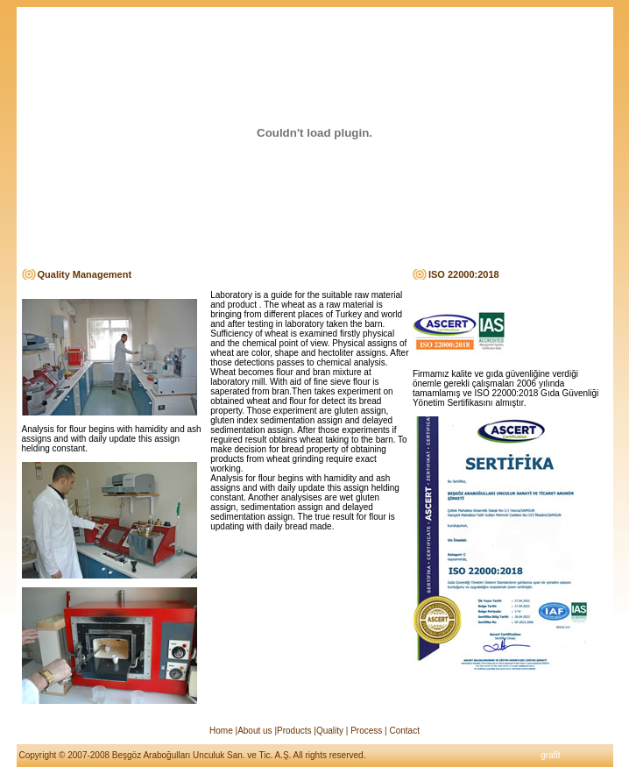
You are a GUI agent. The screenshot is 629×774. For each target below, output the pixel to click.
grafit (550, 755)
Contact (403, 730)
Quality (329, 730)
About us (254, 730)
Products (294, 730)
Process (366, 730)
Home (221, 730)
